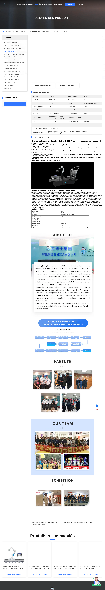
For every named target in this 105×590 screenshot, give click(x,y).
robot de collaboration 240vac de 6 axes (79, 522)
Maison (19, 4)
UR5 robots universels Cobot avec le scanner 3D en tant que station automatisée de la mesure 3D (14, 567)
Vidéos (50, 4)
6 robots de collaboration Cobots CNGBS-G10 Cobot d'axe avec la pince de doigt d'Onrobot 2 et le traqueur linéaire (90, 567)
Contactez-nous (57, 4)
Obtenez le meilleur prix (76, 77)
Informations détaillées (43, 85)
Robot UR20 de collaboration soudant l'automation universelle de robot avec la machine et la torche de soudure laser (39, 567)
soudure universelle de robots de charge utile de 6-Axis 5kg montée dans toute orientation (64, 567)
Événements (43, 4)
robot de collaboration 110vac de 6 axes (53, 522)
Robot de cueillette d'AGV (40, 524)
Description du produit (68, 85)
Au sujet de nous (27, 4)
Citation (70, 4)
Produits (36, 4)
